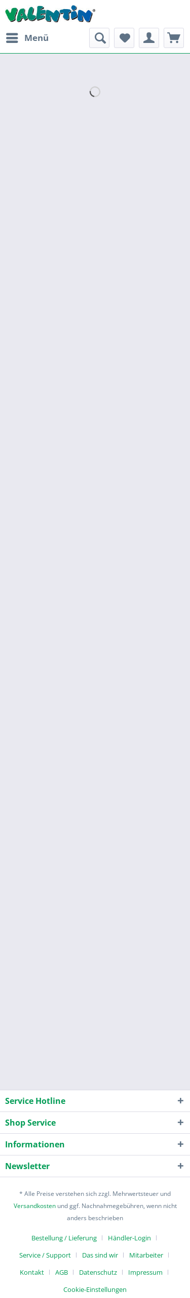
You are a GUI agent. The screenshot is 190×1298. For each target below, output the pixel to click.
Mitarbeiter (146, 1255)
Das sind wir (100, 1255)
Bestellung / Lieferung (64, 1237)
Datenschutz (98, 1272)
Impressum (145, 1272)
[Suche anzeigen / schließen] (99, 38)
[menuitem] (27, 38)
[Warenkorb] (174, 38)
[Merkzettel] (124, 38)
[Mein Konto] (149, 38)
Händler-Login (129, 1237)
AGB (61, 1272)
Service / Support (45, 1255)
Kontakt (32, 1272)
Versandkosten (35, 1205)
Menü (27, 36)
